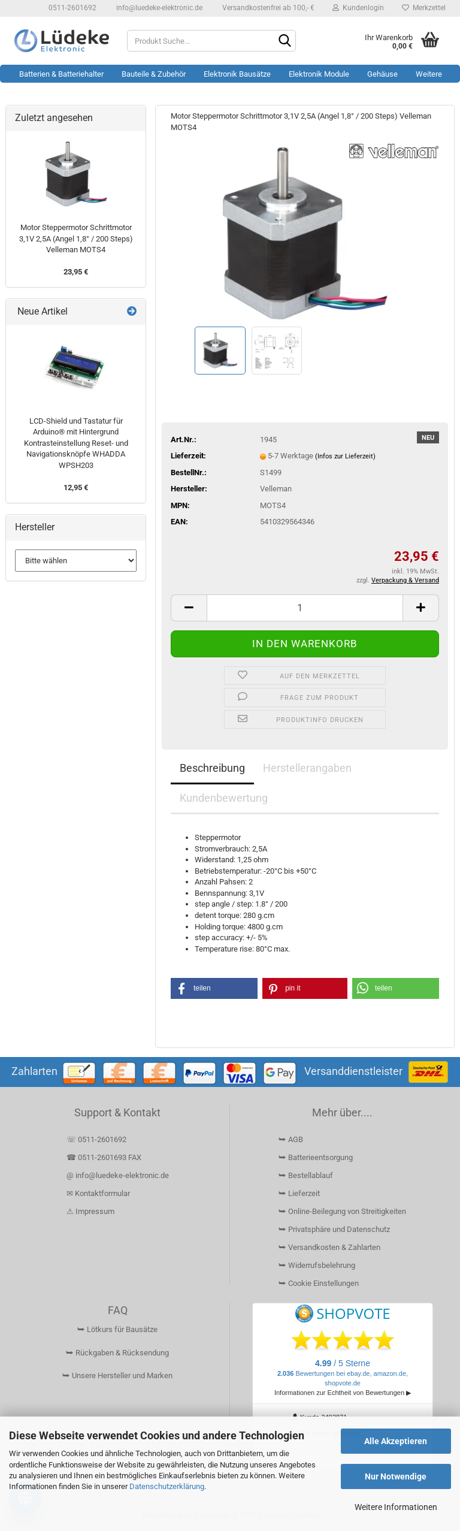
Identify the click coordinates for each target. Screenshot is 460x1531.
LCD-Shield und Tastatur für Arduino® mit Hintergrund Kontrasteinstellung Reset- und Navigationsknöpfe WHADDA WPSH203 (76, 443)
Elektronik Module (319, 74)
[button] (189, 607)
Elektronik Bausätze (237, 74)
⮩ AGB (291, 1139)
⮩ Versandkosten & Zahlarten (329, 1247)
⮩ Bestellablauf (306, 1175)
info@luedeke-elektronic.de (158, 8)
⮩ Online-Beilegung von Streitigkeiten (342, 1211)
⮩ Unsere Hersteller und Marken (117, 1375)
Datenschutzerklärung (166, 1486)
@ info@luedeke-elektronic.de (117, 1175)
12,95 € (75, 487)
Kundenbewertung (224, 798)
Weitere (429, 74)
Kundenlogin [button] (358, 8)
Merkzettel (424, 8)
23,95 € (75, 271)
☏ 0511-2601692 (96, 1139)
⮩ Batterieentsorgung (316, 1157)
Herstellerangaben (307, 768)
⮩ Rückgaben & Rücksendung (117, 1352)
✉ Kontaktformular (98, 1193)
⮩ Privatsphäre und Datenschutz (334, 1229)
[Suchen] (284, 41)
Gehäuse (382, 74)
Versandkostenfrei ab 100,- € (267, 8)
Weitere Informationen (396, 1507)
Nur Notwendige (395, 1476)
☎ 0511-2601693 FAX (104, 1157)
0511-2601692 (71, 8)
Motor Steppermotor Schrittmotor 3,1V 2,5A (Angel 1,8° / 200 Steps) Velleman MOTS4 (76, 238)
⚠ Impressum (90, 1211)
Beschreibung (212, 768)
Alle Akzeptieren (395, 1441)
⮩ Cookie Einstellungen (319, 1283)
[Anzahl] (305, 607)
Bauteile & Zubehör (154, 74)
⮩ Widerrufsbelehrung (317, 1265)
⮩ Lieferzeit (299, 1193)
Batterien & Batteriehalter (61, 74)
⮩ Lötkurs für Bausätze (117, 1329)
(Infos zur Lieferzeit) (345, 456)
